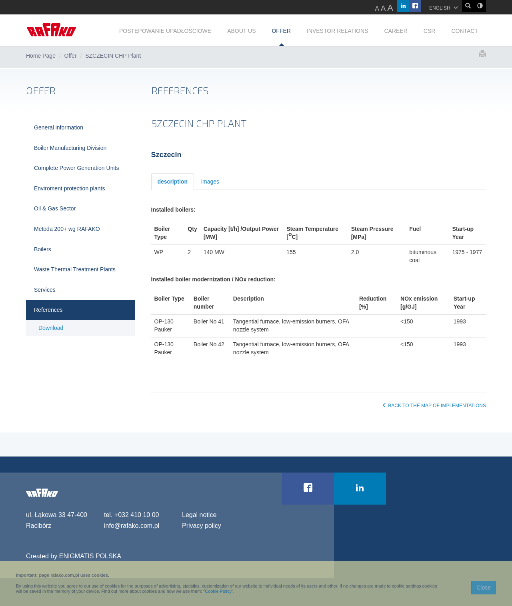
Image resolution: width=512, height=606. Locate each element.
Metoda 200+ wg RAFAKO (67, 229)
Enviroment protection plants (69, 188)
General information (58, 127)
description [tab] (173, 181)
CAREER (395, 31)
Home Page (41, 56)
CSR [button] (430, 31)
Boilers (42, 249)
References (48, 310)
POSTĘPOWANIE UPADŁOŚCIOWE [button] (165, 31)
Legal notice (199, 514)
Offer (70, 56)
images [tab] (210, 181)
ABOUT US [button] (241, 31)
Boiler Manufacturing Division (70, 148)
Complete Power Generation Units (76, 168)
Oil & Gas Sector (55, 208)
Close (483, 587)
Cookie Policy (218, 591)
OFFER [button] (281, 31)
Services (45, 290)
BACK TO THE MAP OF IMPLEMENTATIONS (434, 405)
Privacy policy (201, 525)
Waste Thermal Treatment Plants (75, 269)
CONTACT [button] (464, 31)
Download (50, 328)
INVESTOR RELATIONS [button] (337, 31)
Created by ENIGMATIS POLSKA (73, 556)
